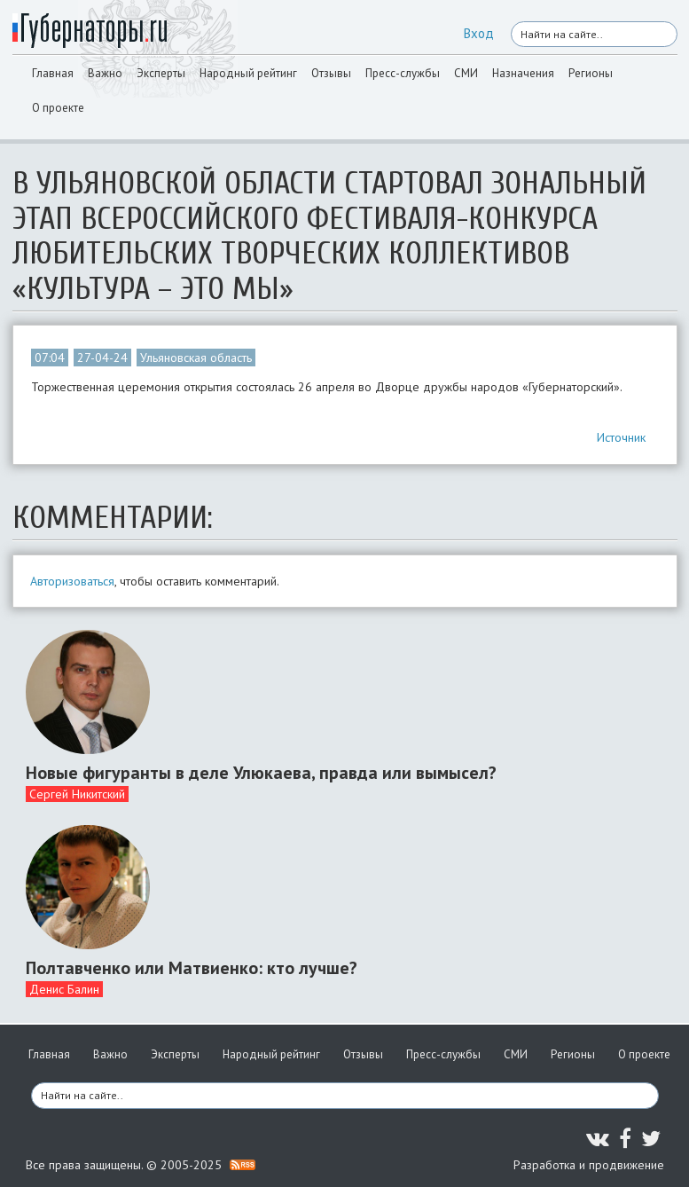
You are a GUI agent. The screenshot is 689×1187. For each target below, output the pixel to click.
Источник (621, 437)
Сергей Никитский (77, 794)
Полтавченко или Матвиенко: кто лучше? (191, 968)
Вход (479, 33)
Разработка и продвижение (588, 1165)
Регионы (590, 73)
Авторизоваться (72, 581)
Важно (105, 73)
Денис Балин (64, 989)
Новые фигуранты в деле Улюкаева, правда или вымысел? (261, 772)
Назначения (523, 73)
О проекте (58, 107)
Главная (53, 73)
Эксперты (161, 73)
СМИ (466, 73)
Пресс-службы (402, 73)
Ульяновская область (196, 358)
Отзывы (331, 73)
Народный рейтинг (248, 73)
